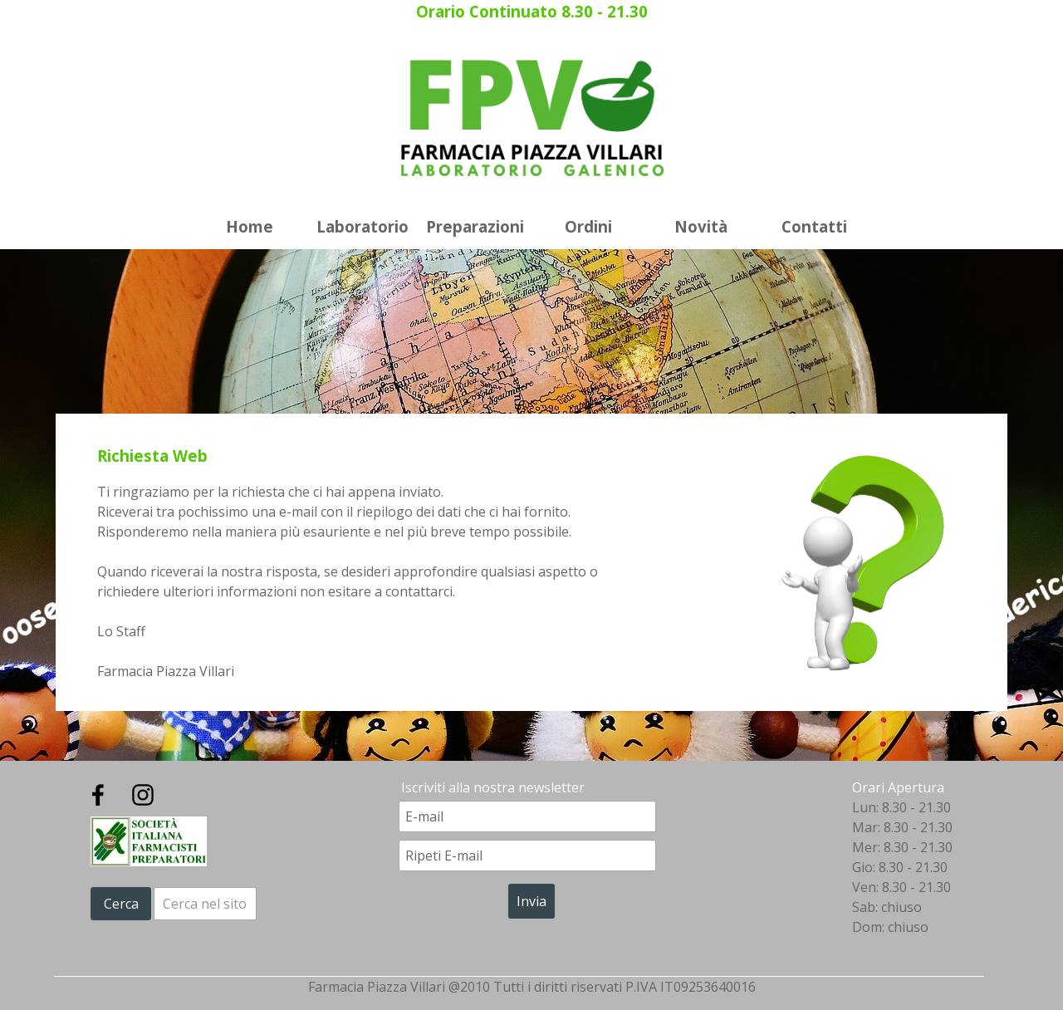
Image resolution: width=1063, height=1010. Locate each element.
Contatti (814, 226)
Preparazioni (475, 226)
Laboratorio (362, 226)
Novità (700, 226)
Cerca (121, 904)
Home (249, 226)
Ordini (588, 226)
